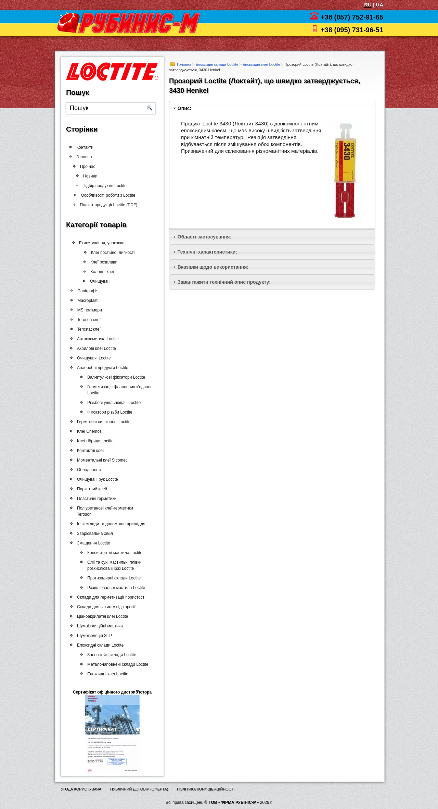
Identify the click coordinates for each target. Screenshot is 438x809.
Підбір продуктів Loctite (101, 185)
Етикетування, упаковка (100, 243)
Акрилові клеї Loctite (95, 348)
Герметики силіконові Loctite (103, 421)
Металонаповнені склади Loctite (116, 664)
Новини (88, 176)
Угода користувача (81, 789)
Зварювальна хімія (94, 533)
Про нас (91, 166)
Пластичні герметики (96, 498)
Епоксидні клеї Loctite (261, 64)
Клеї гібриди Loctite (94, 441)
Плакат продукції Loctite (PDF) (106, 205)
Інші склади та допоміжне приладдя (110, 524)
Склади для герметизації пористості (110, 597)
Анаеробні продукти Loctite (102, 367)
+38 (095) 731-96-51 (352, 30)
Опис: (184, 108)
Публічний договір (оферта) (139, 789)
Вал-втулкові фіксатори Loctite (115, 377)
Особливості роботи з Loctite (105, 195)
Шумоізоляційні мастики (99, 626)
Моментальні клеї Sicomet (101, 460)
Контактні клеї (89, 450)
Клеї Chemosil (89, 431)
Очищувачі (97, 281)
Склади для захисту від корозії (105, 606)
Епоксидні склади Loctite (216, 64)
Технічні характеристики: (207, 252)
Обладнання (88, 469)
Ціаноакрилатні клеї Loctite (101, 616)
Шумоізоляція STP (93, 635)
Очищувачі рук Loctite (96, 479)
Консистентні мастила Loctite (113, 552)
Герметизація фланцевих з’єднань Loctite (118, 389)
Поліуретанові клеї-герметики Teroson (104, 511)
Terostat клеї (88, 329)
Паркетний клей (91, 489)
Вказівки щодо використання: (213, 267)
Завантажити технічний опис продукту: (224, 282)
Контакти (84, 147)
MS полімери (88, 310)
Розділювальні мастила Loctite (115, 587)
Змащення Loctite (93, 543)
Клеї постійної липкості (109, 252)
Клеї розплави (100, 262)
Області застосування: (204, 237)
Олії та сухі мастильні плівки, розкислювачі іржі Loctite (113, 565)
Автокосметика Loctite (97, 338)
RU (368, 5)
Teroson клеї (88, 319)
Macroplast (86, 300)
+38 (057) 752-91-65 (352, 17)
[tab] (272, 108)
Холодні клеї (99, 271)
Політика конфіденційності (205, 789)
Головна (184, 64)
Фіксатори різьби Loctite (108, 412)
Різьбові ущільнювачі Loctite (112, 402)
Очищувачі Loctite (93, 358)
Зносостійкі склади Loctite (110, 654)
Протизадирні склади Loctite (113, 578)
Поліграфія (86, 291)
